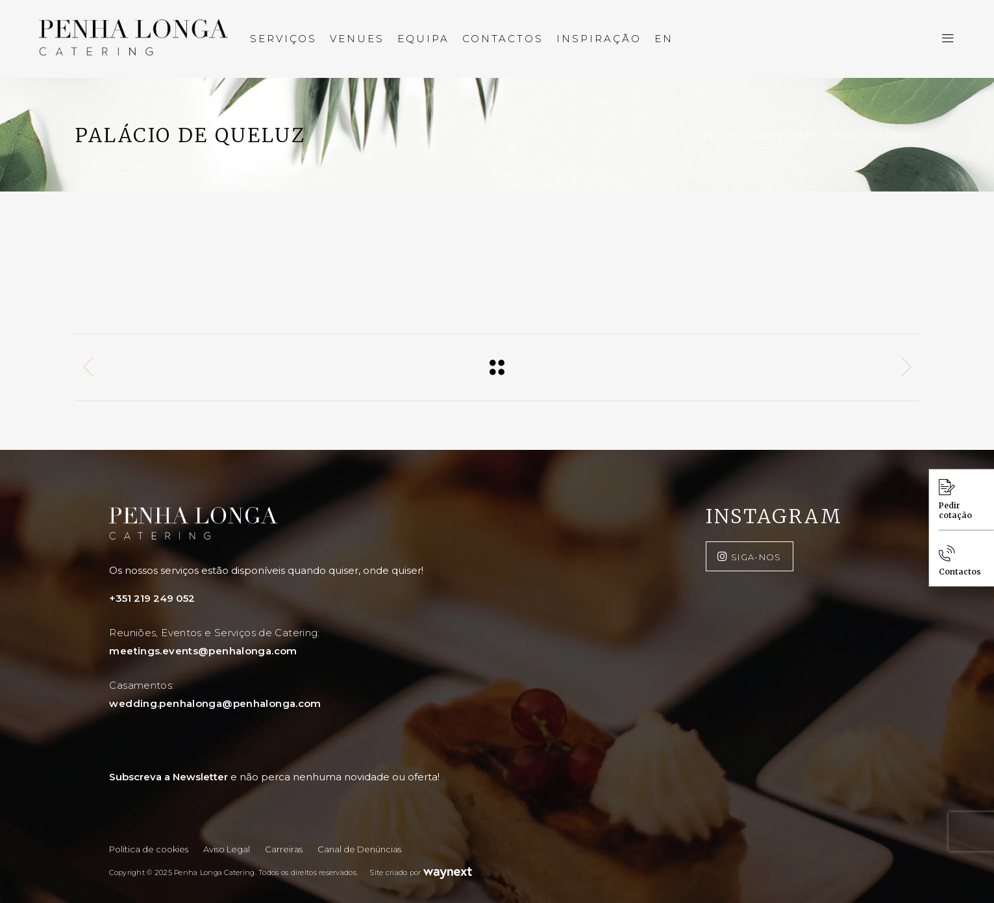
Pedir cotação (955, 499)
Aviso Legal (226, 849)
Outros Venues (784, 135)
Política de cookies (148, 849)
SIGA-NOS (756, 557)
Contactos (960, 560)
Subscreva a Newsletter (274, 777)
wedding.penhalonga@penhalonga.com (215, 703)
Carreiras (284, 849)
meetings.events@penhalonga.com (203, 651)
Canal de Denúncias (359, 849)
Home (719, 135)
